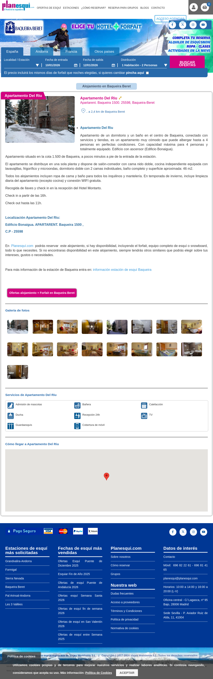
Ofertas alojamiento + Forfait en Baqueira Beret (42, 292)
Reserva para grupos (123, 7)
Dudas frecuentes (122, 593)
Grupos (115, 574)
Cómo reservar (120, 565)
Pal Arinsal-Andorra (17, 595)
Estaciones (71, 7)
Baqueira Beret (15, 587)
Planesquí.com (22, 246)
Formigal (10, 569)
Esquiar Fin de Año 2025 (74, 574)
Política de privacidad (124, 619)
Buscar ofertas (187, 63)
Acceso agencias (170, 18)
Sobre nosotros (120, 556)
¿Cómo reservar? (93, 7)
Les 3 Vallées (13, 604)
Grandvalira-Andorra (18, 561)
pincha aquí (135, 72)
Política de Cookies (98, 672)
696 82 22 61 (181, 565)
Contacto (158, 7)
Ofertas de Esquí (49, 7)
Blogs (144, 7)
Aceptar (127, 672)
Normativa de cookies (125, 628)
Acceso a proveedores (125, 602)
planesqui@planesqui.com (180, 578)
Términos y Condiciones (126, 611)
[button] (106, 476)
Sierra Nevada (14, 578)
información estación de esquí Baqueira (122, 269)
